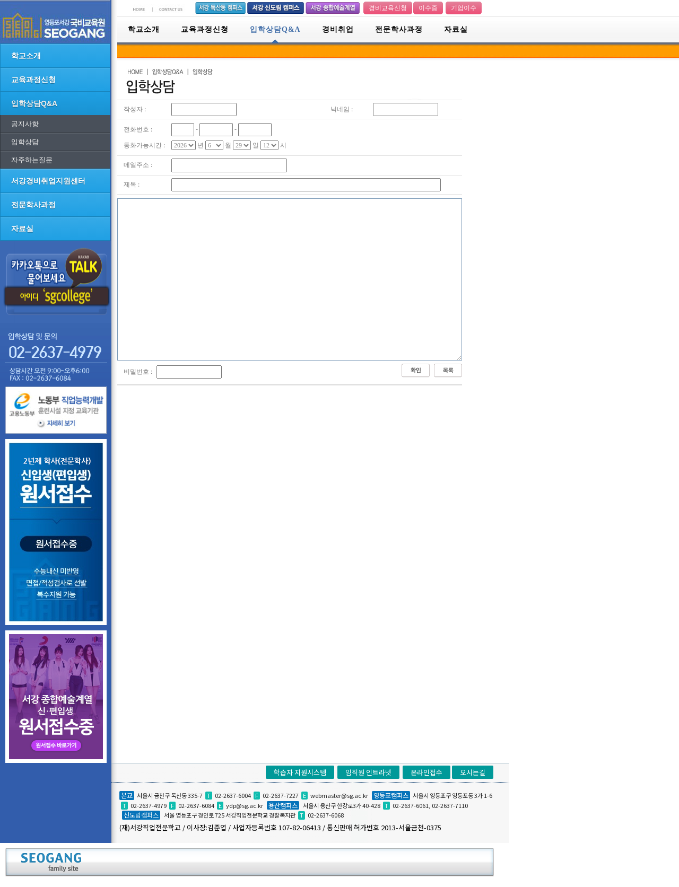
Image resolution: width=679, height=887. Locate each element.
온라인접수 (426, 772)
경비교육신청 (388, 8)
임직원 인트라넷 (368, 772)
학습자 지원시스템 (300, 772)
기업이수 (463, 8)
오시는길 (472, 772)
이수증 (428, 8)
